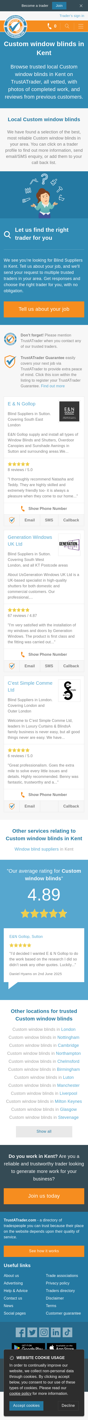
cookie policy (20, 1394)
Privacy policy (58, 1283)
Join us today (44, 1196)
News (8, 1306)
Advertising (13, 1283)
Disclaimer (55, 1298)
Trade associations (62, 1276)
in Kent (44, 849)
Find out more (53, 386)
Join (57, 5)
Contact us (13, 1298)
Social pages (15, 1313)
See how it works (44, 1251)
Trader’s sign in (72, 16)
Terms (51, 1306)
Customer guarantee (63, 1313)
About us (11, 1276)
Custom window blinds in (44, 1029)
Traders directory (60, 1291)
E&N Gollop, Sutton (26, 937)
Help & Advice (16, 1291)
